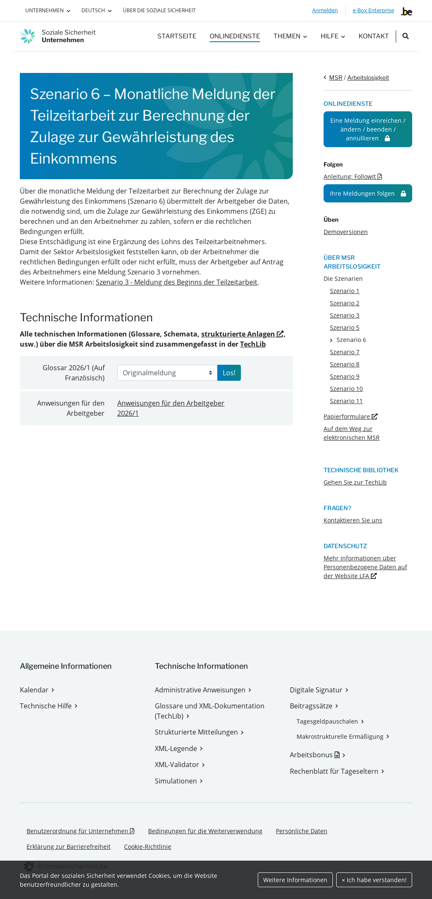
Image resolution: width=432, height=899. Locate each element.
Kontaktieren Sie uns (353, 520)
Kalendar (34, 689)
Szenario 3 (344, 315)
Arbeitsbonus (317, 754)
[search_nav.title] (405, 36)
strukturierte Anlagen (242, 334)
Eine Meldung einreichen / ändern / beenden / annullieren (367, 129)
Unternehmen (44, 10)
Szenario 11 (346, 401)
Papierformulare (351, 416)
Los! (229, 372)
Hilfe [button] (329, 36)
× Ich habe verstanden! (374, 880)
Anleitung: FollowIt (353, 176)
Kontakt (374, 36)
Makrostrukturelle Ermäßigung (340, 736)
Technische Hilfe (46, 706)
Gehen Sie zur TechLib (355, 482)
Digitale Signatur (316, 689)
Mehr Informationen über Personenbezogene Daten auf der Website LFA (365, 567)
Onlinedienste (235, 36)
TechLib (253, 344)
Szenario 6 (351, 340)
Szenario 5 (344, 327)
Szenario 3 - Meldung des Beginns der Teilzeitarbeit (176, 282)
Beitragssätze (311, 706)
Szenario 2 (344, 303)
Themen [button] (286, 36)
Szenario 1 (344, 291)
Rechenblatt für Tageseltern (334, 771)
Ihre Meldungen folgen (368, 193)
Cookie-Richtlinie (147, 846)
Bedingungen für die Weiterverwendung (205, 831)
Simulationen (176, 781)
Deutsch (93, 10)
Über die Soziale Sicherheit (159, 10)
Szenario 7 (344, 352)
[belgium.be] (406, 10)
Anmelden (325, 10)
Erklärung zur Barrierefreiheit (69, 846)
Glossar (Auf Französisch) (74, 372)
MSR (336, 77)
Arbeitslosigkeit (368, 77)
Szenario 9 (344, 376)
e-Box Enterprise (373, 10)
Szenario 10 (346, 389)
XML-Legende (176, 748)
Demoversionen (346, 232)
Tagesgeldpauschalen (327, 721)
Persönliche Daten (301, 831)
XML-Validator (177, 764)
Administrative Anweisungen (200, 689)
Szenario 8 (344, 364)
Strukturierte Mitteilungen (196, 732)
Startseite (176, 36)
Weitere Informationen (295, 880)
